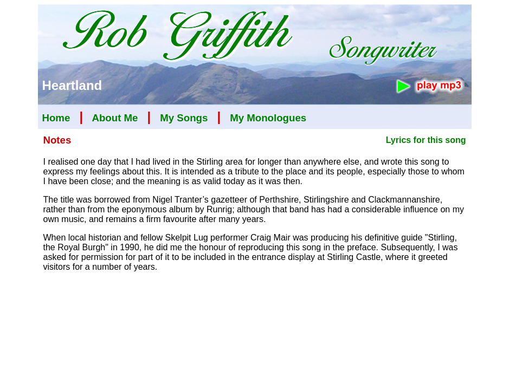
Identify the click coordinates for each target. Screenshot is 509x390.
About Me (115, 117)
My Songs (184, 117)
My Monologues (268, 117)
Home (56, 117)
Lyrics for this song (426, 140)
